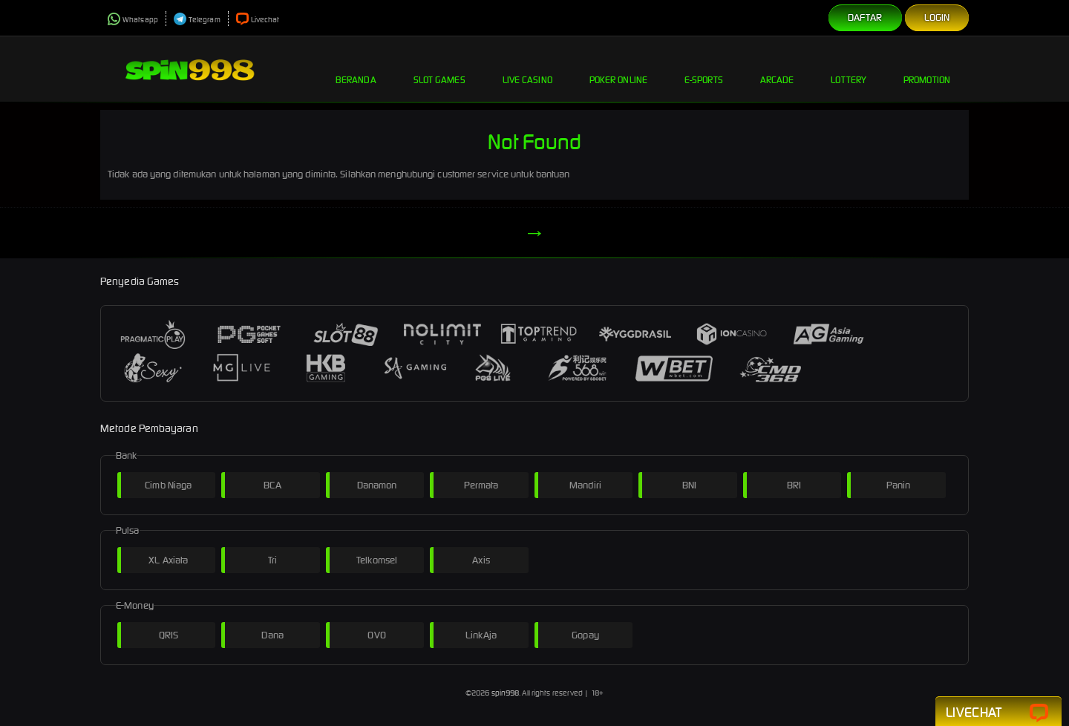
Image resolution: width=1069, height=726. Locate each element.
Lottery (848, 68)
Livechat (258, 19)
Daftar (865, 17)
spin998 (505, 693)
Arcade (777, 68)
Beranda (356, 68)
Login (937, 17)
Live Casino (527, 68)
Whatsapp (133, 19)
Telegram (197, 19)
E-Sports (703, 68)
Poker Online (618, 68)
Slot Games (439, 68)
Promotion (926, 68)
